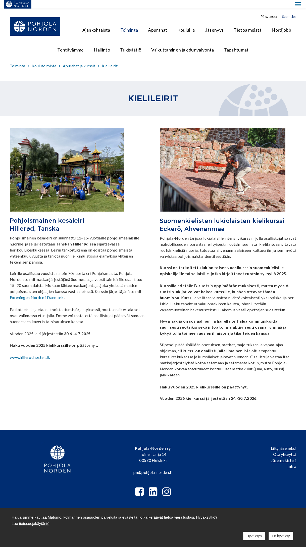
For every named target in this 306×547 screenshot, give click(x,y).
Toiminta (129, 21)
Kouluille (186, 21)
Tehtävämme (70, 41)
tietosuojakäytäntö (34, 523)
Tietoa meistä (248, 21)
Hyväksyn (254, 536)
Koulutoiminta (44, 57)
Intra (291, 457)
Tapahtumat (236, 41)
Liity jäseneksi (283, 439)
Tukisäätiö (130, 41)
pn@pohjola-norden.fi (152, 463)
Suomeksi (289, 8)
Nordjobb (281, 21)
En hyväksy (281, 536)
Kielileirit (110, 57)
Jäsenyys (214, 21)
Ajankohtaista (96, 21)
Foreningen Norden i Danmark (37, 288)
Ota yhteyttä (284, 445)
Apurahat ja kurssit (79, 57)
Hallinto (102, 41)
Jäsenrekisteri (283, 451)
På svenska (269, 8)
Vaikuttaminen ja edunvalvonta (182, 41)
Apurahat (157, 21)
